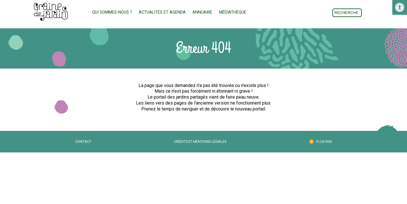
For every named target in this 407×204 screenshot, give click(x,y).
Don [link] (299, 13)
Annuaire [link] (202, 12)
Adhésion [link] (268, 13)
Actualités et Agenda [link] (162, 12)
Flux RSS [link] (324, 141)
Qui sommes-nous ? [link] (112, 12)
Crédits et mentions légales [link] (200, 141)
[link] (399, 7)
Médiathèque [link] (232, 12)
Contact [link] (83, 141)
